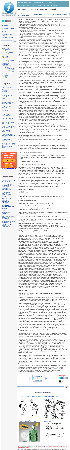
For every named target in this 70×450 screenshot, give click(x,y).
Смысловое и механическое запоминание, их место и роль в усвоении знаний (7, 115)
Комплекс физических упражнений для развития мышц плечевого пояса (55, 398)
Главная (20, 2)
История (5, 56)
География (10, 52)
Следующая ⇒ (58, 14)
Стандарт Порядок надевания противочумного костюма (29, 420)
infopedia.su (20, 449)
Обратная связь (7, 34)
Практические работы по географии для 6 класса (7, 194)
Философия (5, 74)
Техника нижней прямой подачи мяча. (7, 97)
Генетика (8, 51)
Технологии (12, 69)
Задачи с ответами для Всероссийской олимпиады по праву (8, 145)
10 (49, 378)
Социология (10, 68)
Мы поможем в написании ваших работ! (9, 169)
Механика (6, 64)
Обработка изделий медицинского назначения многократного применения (8, 129)
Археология (6, 48)
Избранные (27, 2)
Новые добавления (8, 33)
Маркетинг (9, 59)
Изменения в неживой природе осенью (8, 207)
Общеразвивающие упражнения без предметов (54, 420)
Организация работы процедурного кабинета (6, 108)
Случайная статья (8, 28)
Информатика (5, 55)
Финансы (5, 75)
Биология (7, 49)
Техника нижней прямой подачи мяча (30, 397)
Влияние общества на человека (8, 181)
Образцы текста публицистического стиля (8, 136)
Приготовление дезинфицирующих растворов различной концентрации (8, 90)
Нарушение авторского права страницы (53, 446)
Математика (10, 60)
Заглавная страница (5, 24)
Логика (6, 57)
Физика (12, 71)
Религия (8, 67)
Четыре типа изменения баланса (8, 140)
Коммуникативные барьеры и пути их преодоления (8, 122)
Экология (8, 77)
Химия (6, 76)
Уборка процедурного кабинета (6, 212)
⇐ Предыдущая (36, 14)
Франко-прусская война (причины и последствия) (8, 102)
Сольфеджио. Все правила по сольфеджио (8, 218)
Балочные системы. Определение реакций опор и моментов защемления (8, 224)
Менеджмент (5, 63)
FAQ (3, 36)
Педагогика (8, 65)
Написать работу (7, 37)
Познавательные (51, 2)
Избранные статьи (8, 27)
